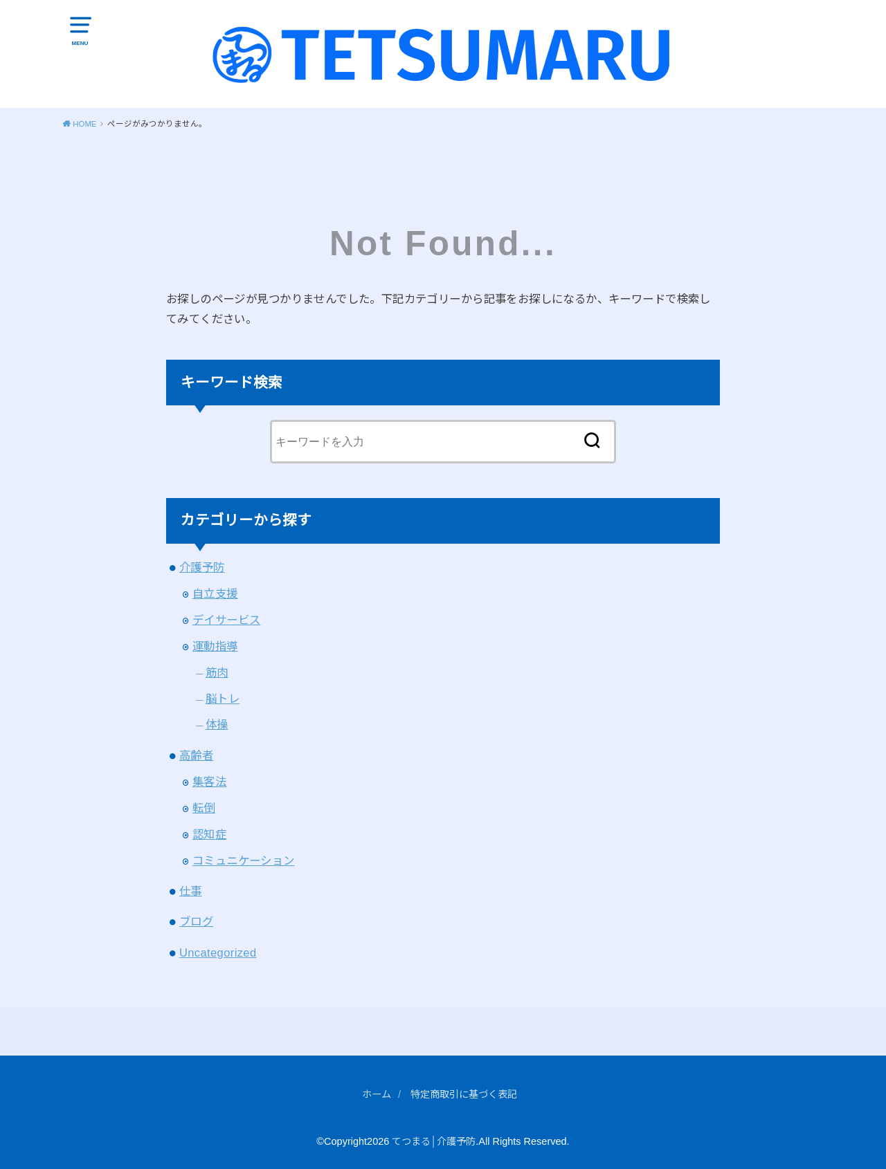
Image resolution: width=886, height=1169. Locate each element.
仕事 (190, 889)
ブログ (196, 920)
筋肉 (217, 671)
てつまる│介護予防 (433, 1139)
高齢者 (196, 754)
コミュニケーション (243, 859)
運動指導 (215, 644)
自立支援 (215, 592)
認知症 (209, 833)
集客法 (209, 780)
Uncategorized (218, 951)
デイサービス (226, 618)
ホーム (372, 1092)
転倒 (203, 806)
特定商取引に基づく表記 (465, 1092)
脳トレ (222, 697)
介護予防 (202, 566)
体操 (217, 723)
